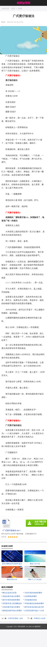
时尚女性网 (21, 626)
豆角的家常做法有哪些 (11, 607)
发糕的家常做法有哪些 (11, 596)
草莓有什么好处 (40, 618)
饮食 (20, 9)
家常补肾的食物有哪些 (11, 600)
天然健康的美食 (30, 600)
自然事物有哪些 (30, 596)
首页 (13, 9)
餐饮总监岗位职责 (9, 593)
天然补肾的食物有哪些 (33, 593)
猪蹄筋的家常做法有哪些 (12, 611)
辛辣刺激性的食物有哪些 (34, 603)
